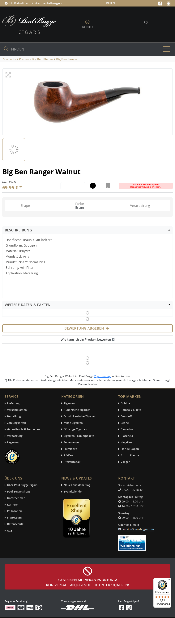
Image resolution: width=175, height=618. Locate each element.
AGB (9, 531)
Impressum (14, 517)
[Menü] (169, 580)
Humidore (70, 449)
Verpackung (15, 436)
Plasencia (127, 436)
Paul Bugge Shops (18, 491)
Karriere (12, 504)
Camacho (127, 429)
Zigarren (69, 403)
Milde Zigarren (73, 423)
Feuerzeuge (71, 442)
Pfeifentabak (72, 462)
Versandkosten (17, 410)
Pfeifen (68, 455)
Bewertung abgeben (86, 328)
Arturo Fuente (130, 455)
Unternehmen (16, 498)
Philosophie (15, 511)
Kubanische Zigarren (77, 410)
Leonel (125, 423)
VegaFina (126, 442)
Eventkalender (73, 491)
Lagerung (13, 442)
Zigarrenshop (102, 376)
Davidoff (126, 416)
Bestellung (14, 416)
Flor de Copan (130, 449)
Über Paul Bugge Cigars (22, 485)
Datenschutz (15, 524)
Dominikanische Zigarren (80, 416)
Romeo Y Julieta (131, 410)
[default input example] (73, 185)
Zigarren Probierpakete (79, 436)
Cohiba (125, 403)
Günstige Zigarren (75, 429)
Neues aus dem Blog (77, 485)
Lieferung (13, 403)
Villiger (125, 462)
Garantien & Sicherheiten (23, 429)
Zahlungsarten (16, 423)
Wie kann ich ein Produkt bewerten (87, 339)
